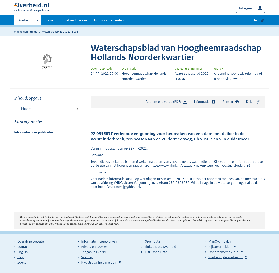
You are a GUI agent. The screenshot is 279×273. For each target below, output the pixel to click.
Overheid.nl (25, 21)
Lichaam (25, 109)
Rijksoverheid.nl (219, 247)
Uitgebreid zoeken (73, 20)
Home (49, 20)
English (22, 252)
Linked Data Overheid (160, 247)
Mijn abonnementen (109, 20)
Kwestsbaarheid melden (98, 262)
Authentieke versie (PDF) (166, 102)
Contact (22, 247)
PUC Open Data (156, 252)
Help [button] (256, 20)
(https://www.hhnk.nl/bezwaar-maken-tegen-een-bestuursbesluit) (197, 165)
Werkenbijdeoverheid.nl (225, 257)
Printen (230, 101)
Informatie (205, 101)
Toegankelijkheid (93, 252)
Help (20, 257)
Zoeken (22, 262)
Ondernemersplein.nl (223, 252)
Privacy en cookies (94, 247)
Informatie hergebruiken (99, 241)
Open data (152, 241)
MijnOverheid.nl (220, 241)
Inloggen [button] (245, 8)
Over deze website (30, 241)
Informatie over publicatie (33, 132)
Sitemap (87, 257)
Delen (253, 101)
